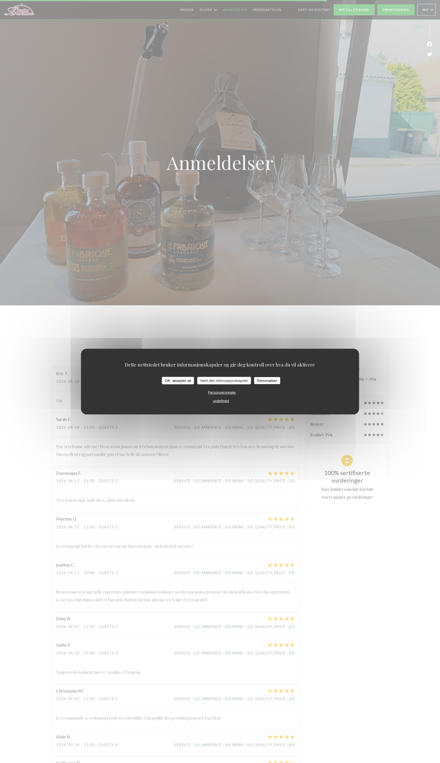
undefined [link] (221, 401)
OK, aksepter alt (178, 380)
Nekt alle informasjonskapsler (224, 380)
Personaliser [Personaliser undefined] (267, 380)
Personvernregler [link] (222, 392)
